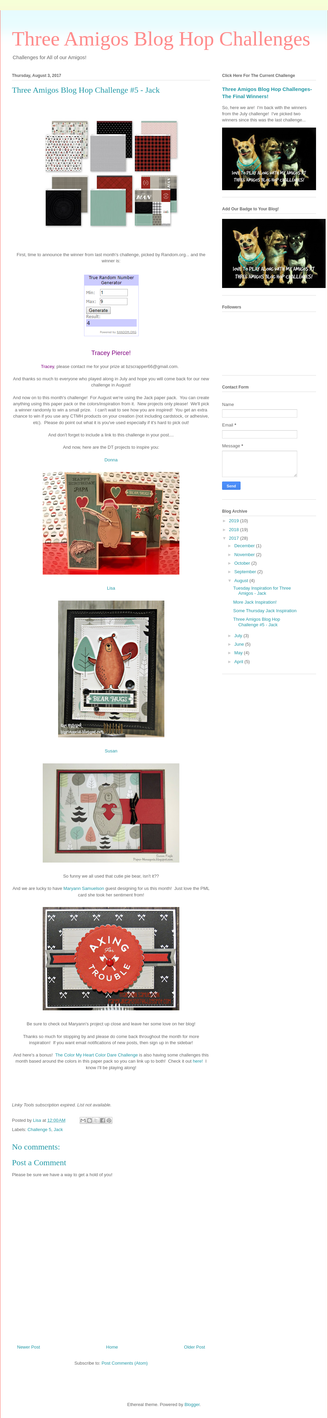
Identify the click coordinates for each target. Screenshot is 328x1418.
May (239, 652)
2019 (234, 520)
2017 (234, 538)
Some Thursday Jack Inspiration (264, 610)
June (239, 644)
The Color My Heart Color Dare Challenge (96, 1055)
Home (112, 1347)
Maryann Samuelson (84, 888)
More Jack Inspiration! (254, 602)
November (245, 554)
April (239, 661)
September (245, 571)
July (239, 635)
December (245, 545)
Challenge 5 (39, 1129)
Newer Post (28, 1347)
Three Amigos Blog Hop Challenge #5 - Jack (256, 622)
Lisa (111, 588)
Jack (58, 1129)
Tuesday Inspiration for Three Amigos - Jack (262, 591)
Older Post (194, 1347)
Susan (111, 750)
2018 (234, 529)
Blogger (192, 1404)
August (241, 580)
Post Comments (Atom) (124, 1363)
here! (198, 1061)
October (242, 563)
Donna (111, 459)
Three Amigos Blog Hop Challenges (161, 38)
